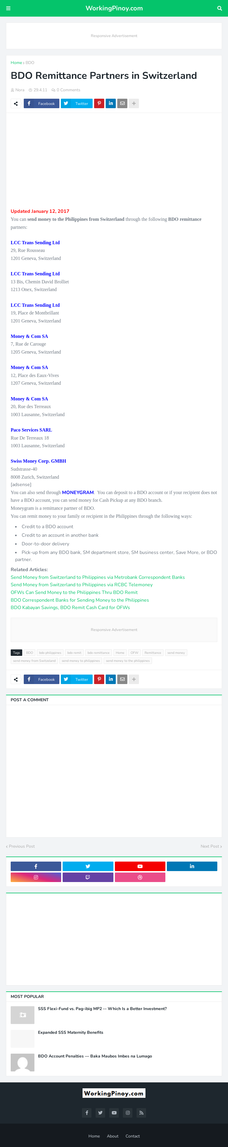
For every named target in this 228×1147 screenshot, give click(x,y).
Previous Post (22, 846)
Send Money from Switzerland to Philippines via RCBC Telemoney (82, 585)
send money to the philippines (128, 661)
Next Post (210, 846)
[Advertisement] (114, 160)
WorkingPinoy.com (114, 8)
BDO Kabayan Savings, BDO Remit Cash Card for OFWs (70, 607)
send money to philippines (81, 661)
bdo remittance (99, 653)
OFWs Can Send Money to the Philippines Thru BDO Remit (74, 592)
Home (16, 63)
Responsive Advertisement (114, 36)
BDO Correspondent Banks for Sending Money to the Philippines (80, 600)
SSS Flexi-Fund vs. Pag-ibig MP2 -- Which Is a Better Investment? (102, 1009)
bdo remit (74, 653)
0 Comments (68, 90)
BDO (30, 63)
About (112, 1136)
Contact (133, 1136)
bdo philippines (50, 653)
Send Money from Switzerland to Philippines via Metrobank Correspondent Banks (98, 577)
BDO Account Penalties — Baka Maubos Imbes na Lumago (95, 1056)
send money (176, 653)
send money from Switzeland (34, 661)
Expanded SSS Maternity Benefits (70, 1032)
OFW (134, 653)
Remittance (153, 653)
